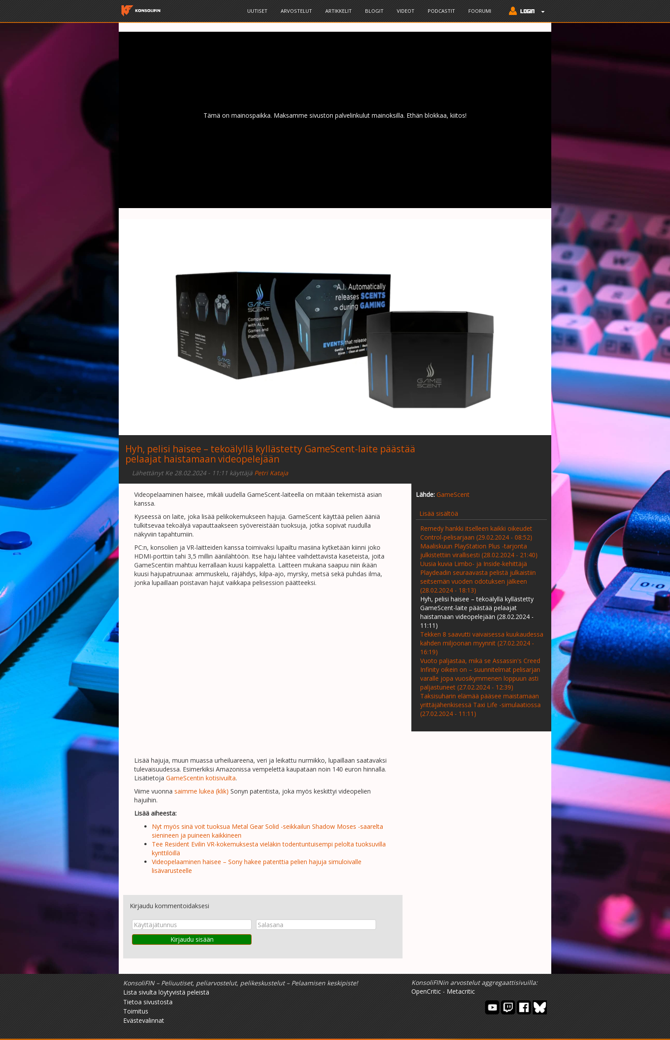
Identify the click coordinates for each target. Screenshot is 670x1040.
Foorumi (479, 10)
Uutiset (257, 10)
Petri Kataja (271, 473)
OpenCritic (426, 991)
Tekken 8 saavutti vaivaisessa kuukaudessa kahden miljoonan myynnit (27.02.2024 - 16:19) (481, 643)
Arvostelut (296, 10)
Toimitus (135, 1011)
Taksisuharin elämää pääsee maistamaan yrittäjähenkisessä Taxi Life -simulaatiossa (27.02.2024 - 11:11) (480, 705)
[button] (524, 12)
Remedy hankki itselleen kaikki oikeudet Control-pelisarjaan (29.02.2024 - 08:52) (476, 532)
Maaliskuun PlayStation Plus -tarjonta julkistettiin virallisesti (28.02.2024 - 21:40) (479, 550)
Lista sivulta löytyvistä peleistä (166, 992)
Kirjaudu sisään (192, 939)
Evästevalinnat (143, 1020)
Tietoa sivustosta (148, 1002)
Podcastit (441, 10)
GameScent (453, 494)
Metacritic (461, 991)
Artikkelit (338, 10)
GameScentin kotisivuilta (201, 778)
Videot (405, 10)
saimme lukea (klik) (201, 791)
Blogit (374, 10)
